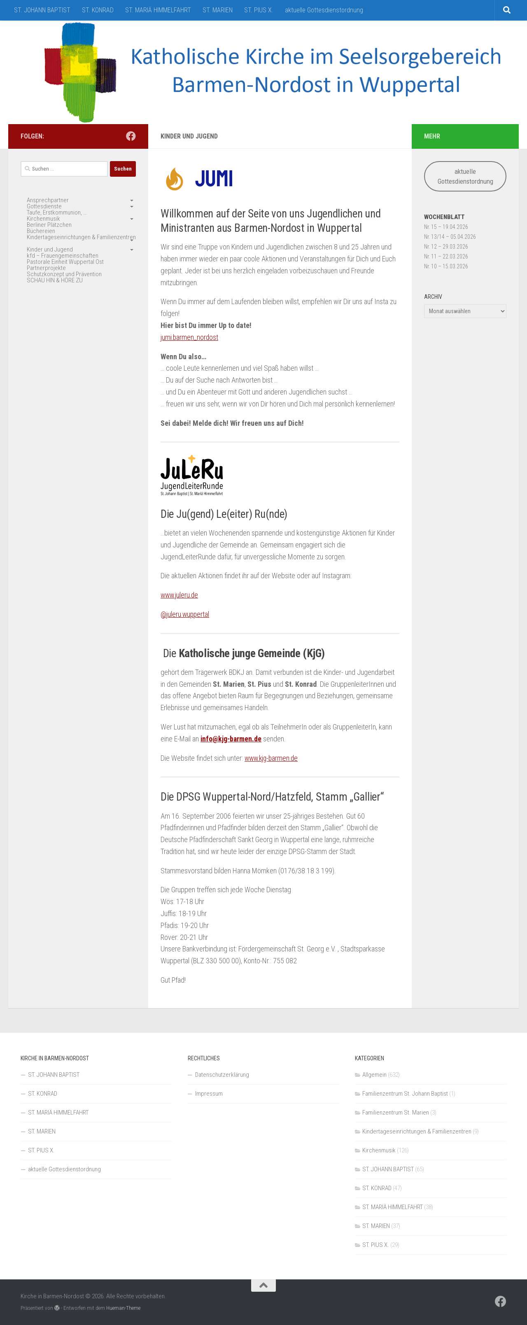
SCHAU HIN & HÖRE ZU (55, 280)
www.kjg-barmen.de (273, 758)
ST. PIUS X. (258, 10)
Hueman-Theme (123, 1308)
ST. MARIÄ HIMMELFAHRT (158, 10)
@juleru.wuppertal (186, 614)
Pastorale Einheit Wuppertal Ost (65, 261)
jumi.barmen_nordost (190, 337)
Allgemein (374, 1074)
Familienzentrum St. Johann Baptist (405, 1093)
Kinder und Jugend (50, 249)
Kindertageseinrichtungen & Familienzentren (81, 237)
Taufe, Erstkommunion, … (56, 212)
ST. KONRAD (98, 10)
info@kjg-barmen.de (231, 738)
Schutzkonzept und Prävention (64, 274)
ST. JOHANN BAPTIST (42, 10)
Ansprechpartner (48, 200)
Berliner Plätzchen (49, 225)
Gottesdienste (44, 206)
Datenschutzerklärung (222, 1074)
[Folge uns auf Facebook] (131, 136)
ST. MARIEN (218, 10)
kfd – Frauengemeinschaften (62, 255)
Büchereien (41, 231)
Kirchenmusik (43, 218)
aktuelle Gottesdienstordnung (324, 10)
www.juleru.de (181, 595)
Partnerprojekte (46, 268)
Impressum (209, 1093)
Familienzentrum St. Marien (395, 1112)
